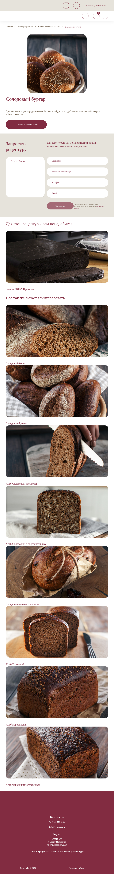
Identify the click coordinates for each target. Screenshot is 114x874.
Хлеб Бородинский (16, 724)
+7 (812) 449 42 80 (96, 5)
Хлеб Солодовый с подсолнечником (26, 543)
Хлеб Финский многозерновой (23, 784)
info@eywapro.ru (57, 827)
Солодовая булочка (16, 423)
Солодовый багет (15, 363)
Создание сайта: (76, 868)
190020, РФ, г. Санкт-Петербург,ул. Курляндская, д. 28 (57, 842)
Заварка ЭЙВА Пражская (20, 288)
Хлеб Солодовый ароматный (22, 483)
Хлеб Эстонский (15, 664)
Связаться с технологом (27, 125)
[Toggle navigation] (85, 16)
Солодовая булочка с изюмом (22, 604)
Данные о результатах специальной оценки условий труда (57, 851)
